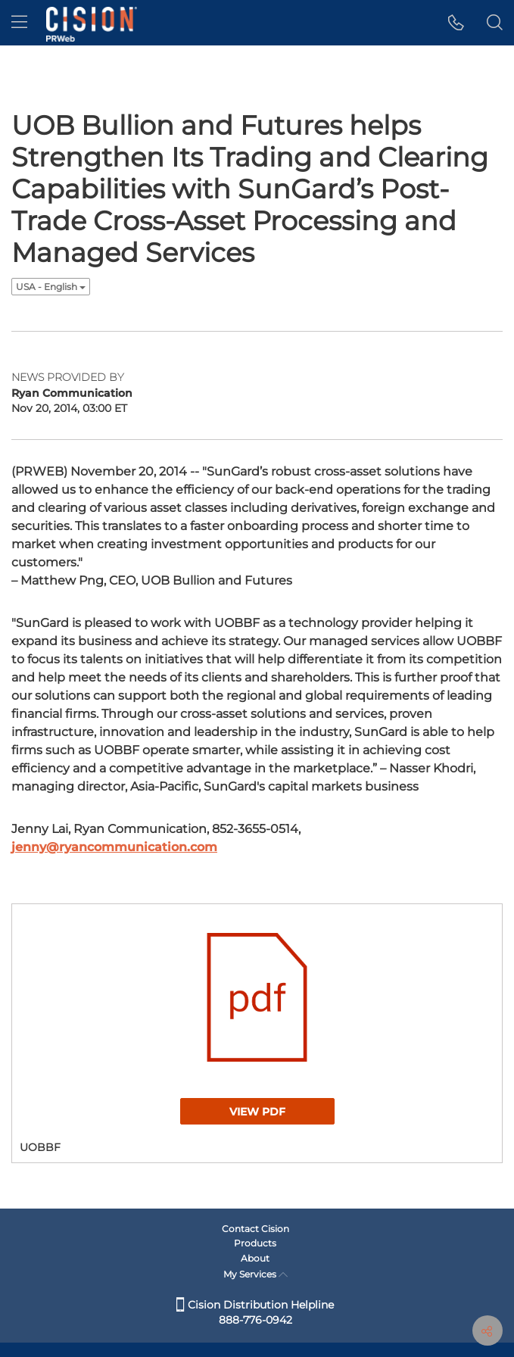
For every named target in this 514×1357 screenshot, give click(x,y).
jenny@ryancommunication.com (114, 847)
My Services (255, 1274)
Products (255, 1243)
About (255, 1258)
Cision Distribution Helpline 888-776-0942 (255, 1312)
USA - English (51, 286)
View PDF (257, 1111)
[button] (456, 22)
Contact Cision (255, 1228)
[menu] (19, 22)
